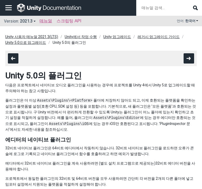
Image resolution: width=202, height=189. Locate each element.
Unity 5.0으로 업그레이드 (25, 42)
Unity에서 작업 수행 (81, 37)
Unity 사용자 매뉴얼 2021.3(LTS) (31, 37)
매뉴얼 (45, 21)
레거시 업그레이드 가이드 (159, 37)
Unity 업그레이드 (117, 37)
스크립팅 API (69, 21)
